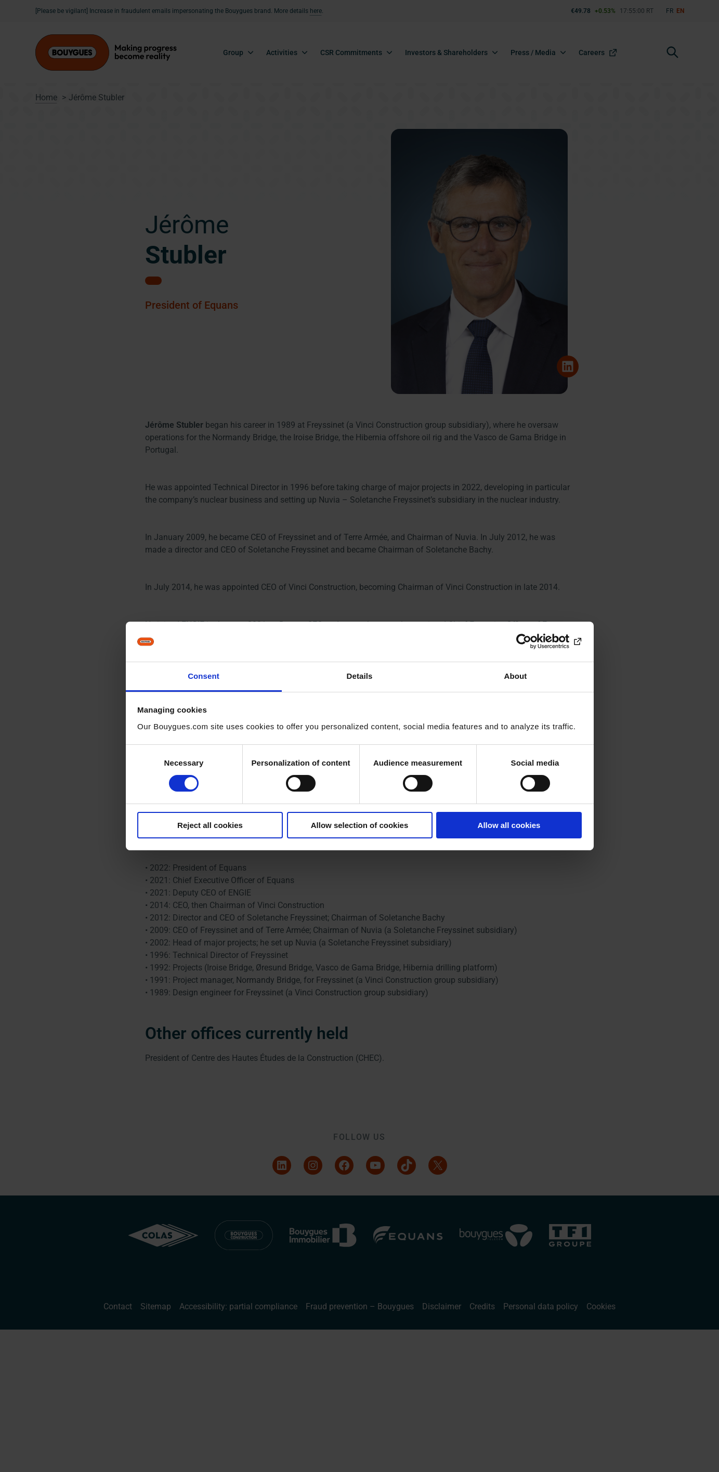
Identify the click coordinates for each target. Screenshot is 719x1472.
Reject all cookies (210, 825)
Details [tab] (360, 676)
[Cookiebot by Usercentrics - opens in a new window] (536, 641)
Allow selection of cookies (360, 825)
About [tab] (515, 676)
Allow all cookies (509, 825)
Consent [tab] (203, 676)
